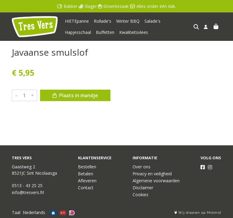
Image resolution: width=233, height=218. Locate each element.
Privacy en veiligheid (152, 174)
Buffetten (74, 32)
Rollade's (102, 21)
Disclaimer (143, 187)
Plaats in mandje (75, 95)
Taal (16, 212)
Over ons (141, 167)
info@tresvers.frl (28, 192)
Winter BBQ (128, 21)
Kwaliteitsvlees (102, 32)
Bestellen (87, 167)
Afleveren (87, 180)
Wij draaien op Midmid (197, 213)
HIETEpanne (77, 21)
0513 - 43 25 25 (27, 185)
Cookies (140, 194)
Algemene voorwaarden (156, 180)
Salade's (152, 21)
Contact (85, 187)
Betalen (85, 174)
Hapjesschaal (178, 21)
